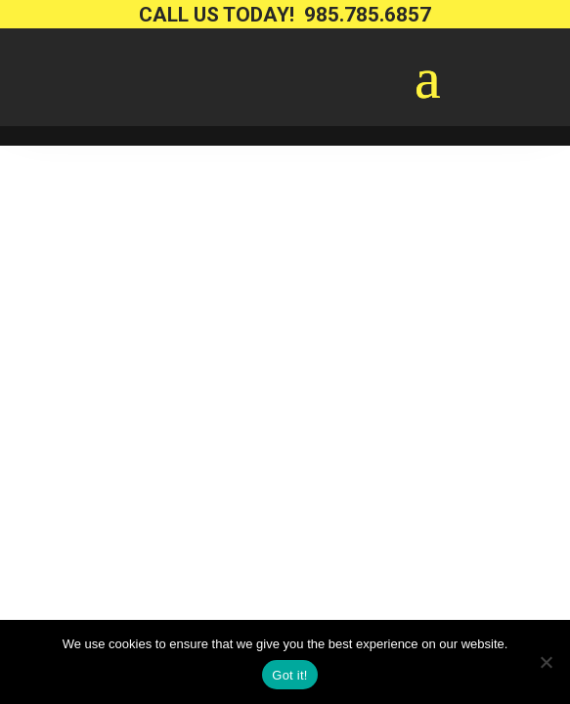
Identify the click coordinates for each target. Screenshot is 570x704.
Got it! (289, 675)
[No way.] (545, 662)
